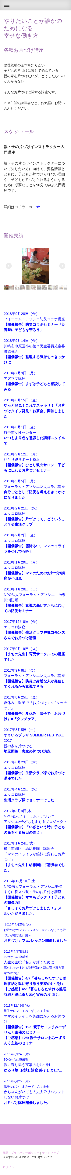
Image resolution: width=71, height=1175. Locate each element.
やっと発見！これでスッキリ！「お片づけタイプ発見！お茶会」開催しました (34, 410)
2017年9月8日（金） (20, 670)
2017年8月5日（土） (20, 730)
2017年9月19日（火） (21, 649)
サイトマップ (50, 1153)
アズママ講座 (14, 379)
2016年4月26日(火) (21, 924)
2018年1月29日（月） (21, 562)
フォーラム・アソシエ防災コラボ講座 (34, 319)
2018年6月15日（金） (21, 400)
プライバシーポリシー (25, 1153)
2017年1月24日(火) (19, 843)
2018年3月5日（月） (20, 481)
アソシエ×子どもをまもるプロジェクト (35, 822)
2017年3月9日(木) (18, 811)
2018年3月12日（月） (21, 454)
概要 (6, 1153)
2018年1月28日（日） (21, 589)
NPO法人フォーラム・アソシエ (29, 816)
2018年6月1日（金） (20, 427)
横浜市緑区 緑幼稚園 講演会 (29, 849)
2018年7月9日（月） (20, 373)
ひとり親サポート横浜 (22, 460)
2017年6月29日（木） (21, 762)
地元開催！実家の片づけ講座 (27, 751)
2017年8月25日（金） (21, 697)
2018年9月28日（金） (21, 314)
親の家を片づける (18, 746)
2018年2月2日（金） (20, 535)
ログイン (8, 1167)
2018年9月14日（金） (21, 341)
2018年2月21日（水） (21, 508)
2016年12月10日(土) (20, 881)
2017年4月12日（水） (21, 789)
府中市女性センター (20, 433)
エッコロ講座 (14, 514)
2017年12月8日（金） (21, 622)
